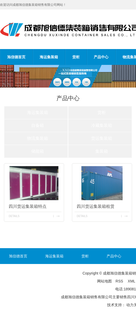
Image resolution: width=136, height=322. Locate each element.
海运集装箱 (49, 57)
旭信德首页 (16, 57)
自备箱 (37, 125)
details (14, 216)
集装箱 (101, 151)
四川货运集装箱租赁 (95, 206)
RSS (120, 281)
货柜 (76, 57)
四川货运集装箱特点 (27, 206)
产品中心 (101, 57)
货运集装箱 (101, 138)
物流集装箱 (37, 138)
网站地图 (104, 281)
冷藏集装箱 (101, 125)
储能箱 (37, 151)
